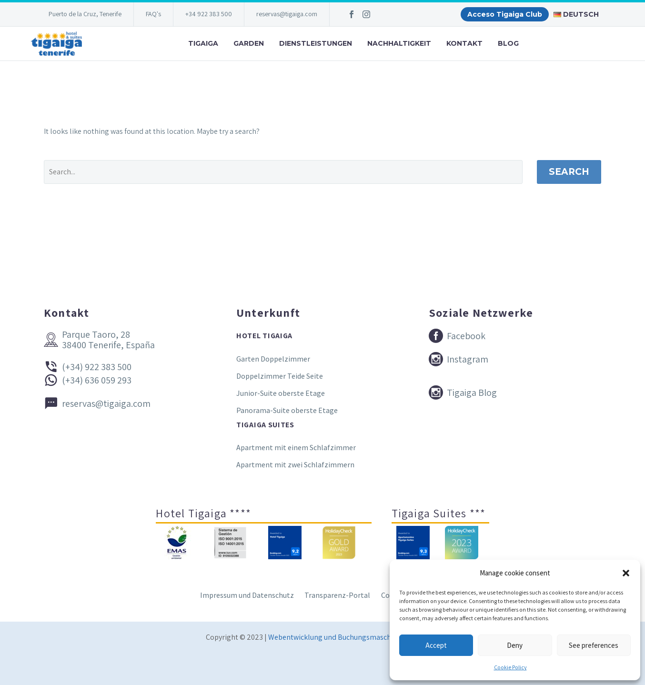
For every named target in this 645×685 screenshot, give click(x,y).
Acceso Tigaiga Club (504, 14)
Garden (248, 43)
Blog (508, 43)
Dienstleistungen (315, 43)
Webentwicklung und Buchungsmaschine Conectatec (353, 637)
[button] (626, 573)
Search (569, 171)
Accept (436, 645)
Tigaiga (203, 43)
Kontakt (464, 43)
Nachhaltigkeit (399, 43)
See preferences (593, 645)
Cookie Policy (510, 667)
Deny (515, 645)
